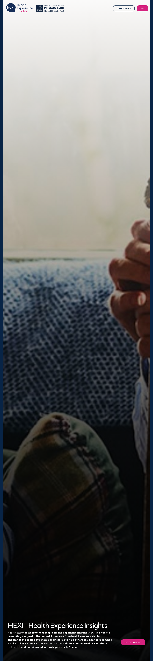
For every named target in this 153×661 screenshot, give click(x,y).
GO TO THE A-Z (133, 642)
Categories (124, 8)
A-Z (142, 8)
